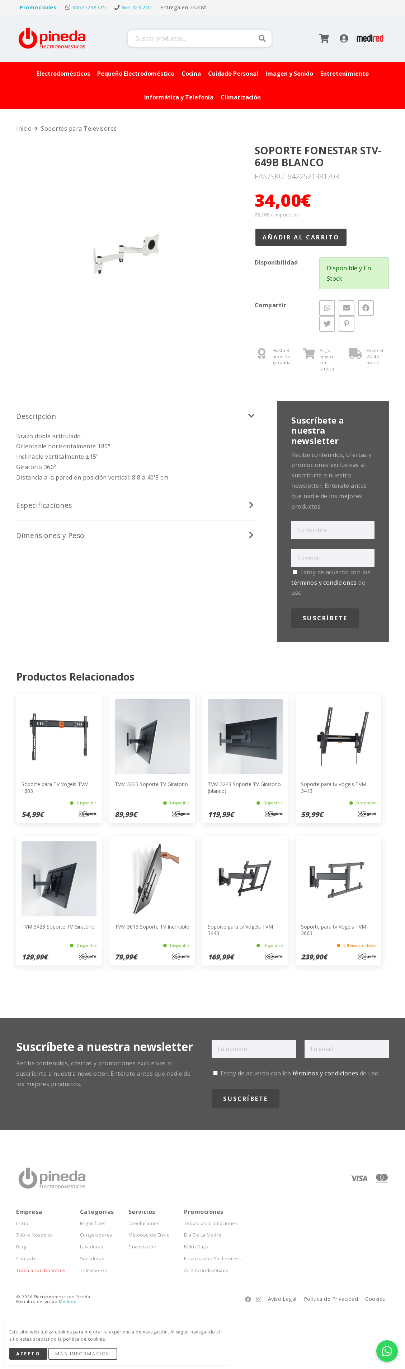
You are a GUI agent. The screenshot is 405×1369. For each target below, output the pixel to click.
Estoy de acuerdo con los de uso (331, 582)
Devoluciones (144, 1223)
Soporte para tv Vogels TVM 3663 (333, 929)
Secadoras (92, 1258)
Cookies (375, 1298)
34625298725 (88, 7)
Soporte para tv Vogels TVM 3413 (333, 787)
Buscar (262, 38)
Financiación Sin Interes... (213, 1258)
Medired (67, 1301)
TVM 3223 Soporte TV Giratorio (151, 784)
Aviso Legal (282, 1298)
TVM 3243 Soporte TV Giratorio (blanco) (244, 787)
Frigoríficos (93, 1223)
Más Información (82, 1353)
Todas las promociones (211, 1223)
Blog (21, 1246)
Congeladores (96, 1235)
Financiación (142, 1246)
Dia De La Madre (202, 1235)
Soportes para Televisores (79, 128)
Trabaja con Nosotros (41, 1270)
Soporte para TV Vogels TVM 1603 (55, 787)
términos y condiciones (324, 583)
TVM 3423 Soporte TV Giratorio (58, 926)
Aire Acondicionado (206, 1270)
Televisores (93, 1270)
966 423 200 (136, 7)
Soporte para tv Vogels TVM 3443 (240, 929)
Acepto (28, 1353)
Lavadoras (91, 1246)
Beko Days (196, 1246)
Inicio (24, 128)
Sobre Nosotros (34, 1235)
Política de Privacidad (331, 1298)
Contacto (26, 1258)
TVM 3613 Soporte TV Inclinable (152, 926)
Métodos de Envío (149, 1235)
